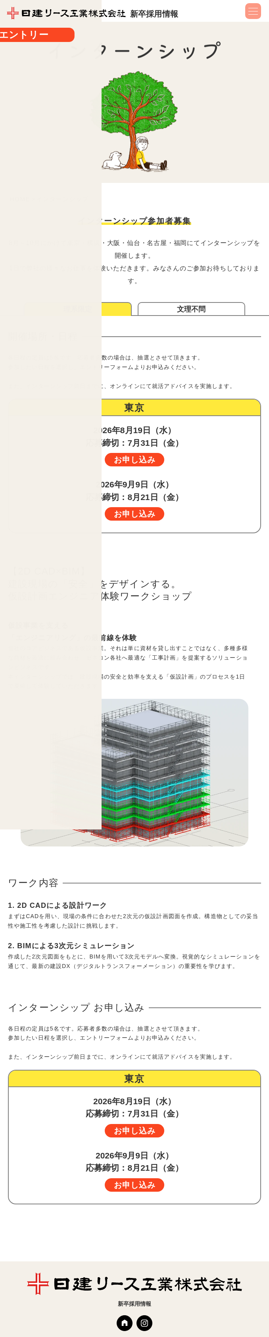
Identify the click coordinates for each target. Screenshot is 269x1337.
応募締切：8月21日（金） (134, 500)
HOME (20, 199)
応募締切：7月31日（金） (134, 446)
